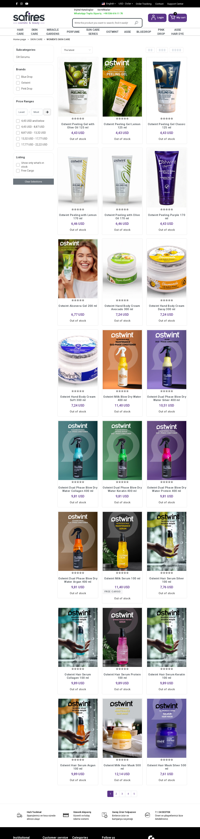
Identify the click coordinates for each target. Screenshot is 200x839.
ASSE (127, 31)
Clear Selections (33, 181)
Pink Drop (26, 88)
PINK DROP (161, 32)
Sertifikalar (103, 9)
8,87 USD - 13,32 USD (33, 132)
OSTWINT (112, 31)
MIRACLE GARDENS (52, 32)
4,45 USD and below (32, 120)
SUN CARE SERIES (93, 32)
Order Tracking (144, 3)
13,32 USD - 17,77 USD (34, 138)
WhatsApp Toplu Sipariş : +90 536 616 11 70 (98, 13)
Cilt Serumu (23, 57)
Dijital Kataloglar (84, 9)
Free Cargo (27, 170)
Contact (159, 3)
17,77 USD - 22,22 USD (34, 144)
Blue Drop (27, 76)
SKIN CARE (34, 32)
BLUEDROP (144, 31)
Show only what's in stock (32, 164)
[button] (157, 18)
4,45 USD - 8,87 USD (32, 126)
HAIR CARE (20, 32)
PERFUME (73, 31)
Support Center (175, 3)
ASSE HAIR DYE (177, 32)
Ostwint (25, 82)
